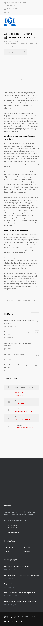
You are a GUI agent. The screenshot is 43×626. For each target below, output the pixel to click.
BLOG (16, 41)
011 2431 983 (19, 393)
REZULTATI (10, 551)
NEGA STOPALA (33, 300)
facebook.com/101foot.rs (24, 411)
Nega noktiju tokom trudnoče (14, 584)
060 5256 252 (11, 6)
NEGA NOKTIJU (22, 300)
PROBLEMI (9, 548)
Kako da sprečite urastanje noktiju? (16, 566)
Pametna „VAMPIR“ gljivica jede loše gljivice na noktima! (21, 575)
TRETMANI (27, 548)
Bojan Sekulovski (10, 618)
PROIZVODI (27, 551)
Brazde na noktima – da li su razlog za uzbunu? (20, 593)
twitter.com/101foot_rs (23, 419)
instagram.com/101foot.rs (24, 427)
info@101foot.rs (12, 9)
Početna (7, 41)
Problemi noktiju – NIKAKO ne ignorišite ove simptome (21, 601)
